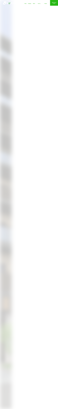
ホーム (25, 3)
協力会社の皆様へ (46, 3)
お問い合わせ (54, 3)
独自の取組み (39, 3)
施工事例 (34, 3)
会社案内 (29, 3)
